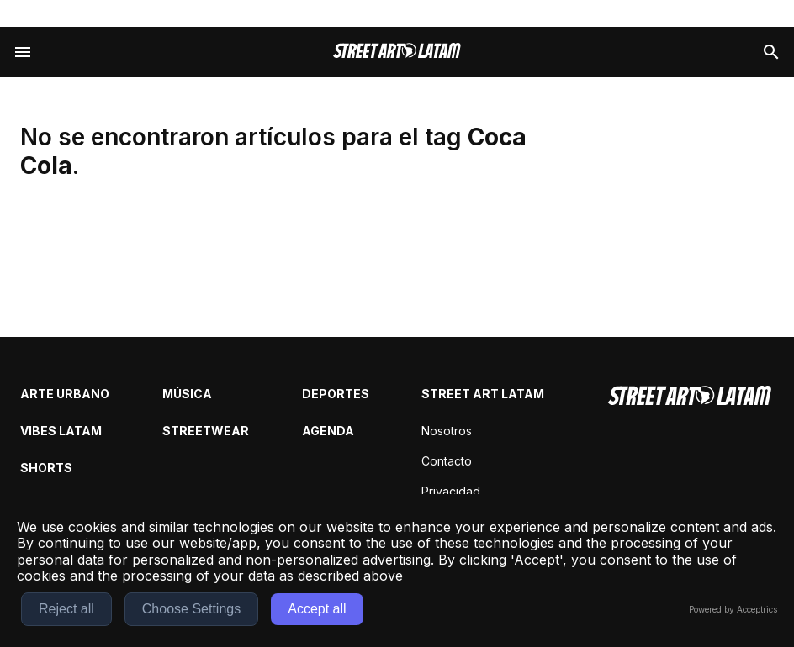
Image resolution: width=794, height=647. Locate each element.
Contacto (446, 461)
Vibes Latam (61, 430)
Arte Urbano (64, 394)
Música (187, 394)
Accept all (317, 609)
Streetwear (205, 430)
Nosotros (446, 430)
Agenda (328, 430)
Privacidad (450, 491)
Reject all (66, 609)
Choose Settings (191, 609)
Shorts (46, 467)
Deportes (335, 394)
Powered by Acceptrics (733, 609)
